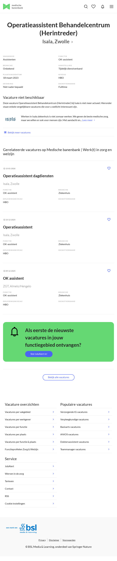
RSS (7, 496)
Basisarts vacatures (70, 426)
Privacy (42, 540)
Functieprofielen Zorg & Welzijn (21, 449)
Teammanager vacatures (73, 449)
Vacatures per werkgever (18, 419)
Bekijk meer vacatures (17, 132)
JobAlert (102, 6)
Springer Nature (82, 546)
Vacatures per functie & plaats (20, 441)
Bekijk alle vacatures (58, 377)
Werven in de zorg (14, 473)
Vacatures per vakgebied (17, 411)
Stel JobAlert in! (38, 353)
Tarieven (9, 481)
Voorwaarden (68, 540)
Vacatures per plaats (15, 434)
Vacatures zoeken (86, 6)
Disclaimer (54, 540)
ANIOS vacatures (69, 434)
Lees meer (87, 120)
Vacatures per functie (16, 426)
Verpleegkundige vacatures (74, 419)
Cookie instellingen (15, 503)
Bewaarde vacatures (93, 6)
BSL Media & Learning (41, 546)
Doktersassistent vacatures (74, 441)
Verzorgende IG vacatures (73, 411)
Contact (9, 488)
